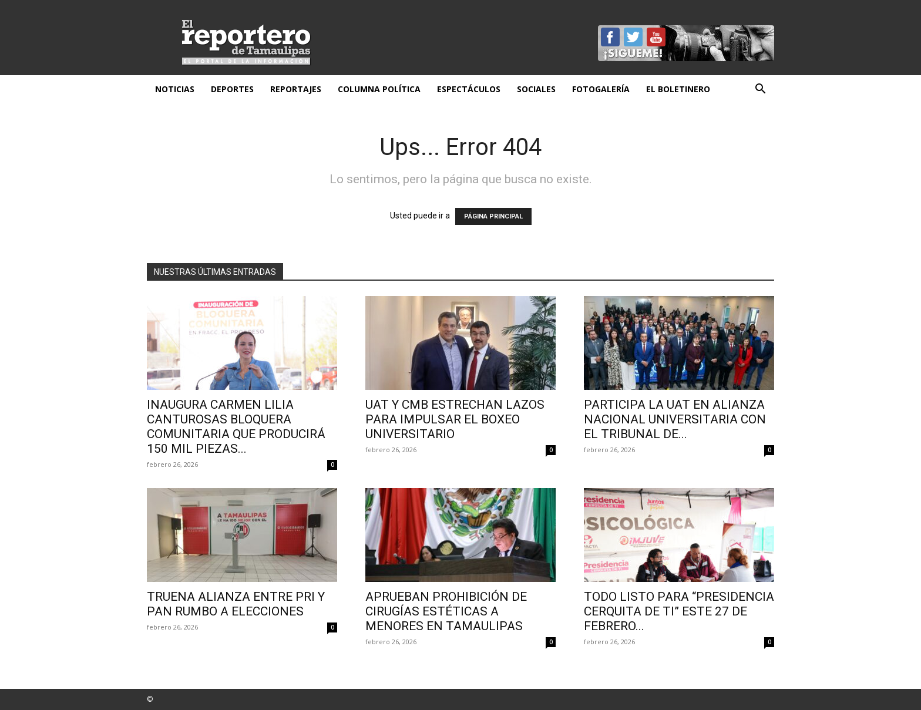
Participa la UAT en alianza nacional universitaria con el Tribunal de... (675, 419)
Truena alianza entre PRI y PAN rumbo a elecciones (236, 604)
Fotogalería (601, 89)
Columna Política (379, 89)
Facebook (610, 37)
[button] (760, 90)
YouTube (656, 37)
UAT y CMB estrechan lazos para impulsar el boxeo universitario (454, 419)
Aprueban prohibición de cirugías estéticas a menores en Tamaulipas (446, 611)
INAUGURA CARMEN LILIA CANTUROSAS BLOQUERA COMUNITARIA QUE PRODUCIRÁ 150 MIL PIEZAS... (236, 427)
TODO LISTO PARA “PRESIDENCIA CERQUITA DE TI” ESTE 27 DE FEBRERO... (679, 611)
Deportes (232, 89)
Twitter (633, 37)
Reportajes (295, 89)
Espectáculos (468, 89)
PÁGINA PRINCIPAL (493, 216)
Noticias (174, 89)
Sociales (536, 89)
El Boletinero (678, 89)
